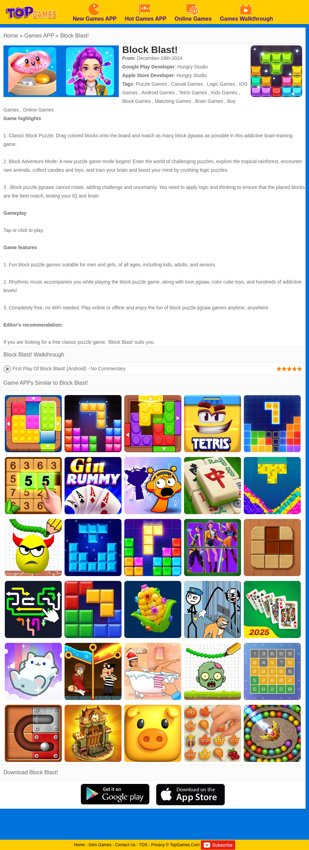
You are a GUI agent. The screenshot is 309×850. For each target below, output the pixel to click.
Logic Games (221, 84)
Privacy (157, 844)
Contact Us (125, 844)
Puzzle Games (151, 84)
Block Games (136, 101)
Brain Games (209, 101)
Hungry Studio (192, 67)
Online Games (38, 110)
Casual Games (187, 84)
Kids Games (224, 92)
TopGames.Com (185, 844)
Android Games (158, 92)
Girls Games (100, 844)
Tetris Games (193, 92)
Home (10, 36)
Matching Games (173, 101)
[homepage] (31, 2)
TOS (143, 844)
